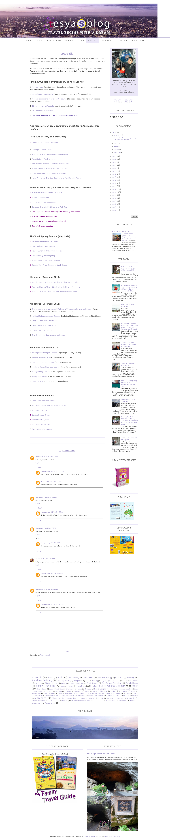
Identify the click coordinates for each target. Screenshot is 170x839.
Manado (124, 691)
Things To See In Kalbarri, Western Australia (50, 169)
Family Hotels (132, 683)
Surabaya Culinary (39, 701)
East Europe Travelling (111, 683)
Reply (38, 463)
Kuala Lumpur (100, 689)
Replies (40, 467)
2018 (114, 174)
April (116, 146)
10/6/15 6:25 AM (50, 497)
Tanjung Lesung (98, 700)
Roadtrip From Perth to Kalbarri (44, 159)
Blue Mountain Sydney (41, 424)
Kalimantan (69, 689)
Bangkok (77, 681)
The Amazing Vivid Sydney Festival (46, 260)
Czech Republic (92, 683)
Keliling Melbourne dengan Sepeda (46, 316)
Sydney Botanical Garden (42, 429)
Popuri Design (90, 836)
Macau (87, 691)
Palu (83, 693)
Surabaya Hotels (54, 700)
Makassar (103, 691)
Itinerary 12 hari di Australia (128, 401)
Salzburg (102, 695)
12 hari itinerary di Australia (43, 106)
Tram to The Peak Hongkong (128, 364)
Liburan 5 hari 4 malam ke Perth (45, 142)
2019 (114, 171)
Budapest (134, 681)
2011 (114, 195)
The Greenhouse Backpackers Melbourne (48, 335)
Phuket (135, 693)
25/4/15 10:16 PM (51, 457)
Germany (70, 686)
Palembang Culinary (72, 693)
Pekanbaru (110, 693)
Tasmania (122, 701)
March (116, 149)
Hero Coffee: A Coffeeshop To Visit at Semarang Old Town (128, 269)
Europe (124, 40)
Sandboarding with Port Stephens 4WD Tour (49, 207)
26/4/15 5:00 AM (57, 471)
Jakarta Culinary (116, 685)
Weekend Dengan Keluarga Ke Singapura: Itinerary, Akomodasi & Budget (129, 237)
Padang (60, 693)
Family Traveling (45, 685)
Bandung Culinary (42, 680)
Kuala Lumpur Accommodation (121, 689)
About (39, 40)
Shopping (135, 695)
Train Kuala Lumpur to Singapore (129, 439)
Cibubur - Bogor (51, 683)
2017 (114, 177)
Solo (101, 698)
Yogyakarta (50, 703)
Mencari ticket (37, 87)
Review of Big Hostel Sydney (43, 256)
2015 (114, 183)
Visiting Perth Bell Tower (41, 150)
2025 (114, 132)
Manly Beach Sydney (40, 420)
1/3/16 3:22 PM (50, 528)
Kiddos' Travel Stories (121, 231)
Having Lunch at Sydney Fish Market (47, 251)
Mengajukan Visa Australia (42, 94)
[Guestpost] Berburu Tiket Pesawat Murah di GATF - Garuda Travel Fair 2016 (129, 288)
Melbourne (36, 693)
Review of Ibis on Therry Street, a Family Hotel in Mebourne (56, 287)
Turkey (131, 701)
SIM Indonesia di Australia (42, 111)
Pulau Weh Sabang (52, 695)
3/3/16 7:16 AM (57, 543)
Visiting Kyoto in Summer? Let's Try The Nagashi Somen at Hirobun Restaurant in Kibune (129, 420)
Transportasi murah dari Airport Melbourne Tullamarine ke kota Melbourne (61, 309)
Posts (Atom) (45, 655)
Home (29, 40)
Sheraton (126, 695)
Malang (113, 691)
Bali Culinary (73, 678)
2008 (114, 204)
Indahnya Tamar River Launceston (45, 367)
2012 (114, 192)
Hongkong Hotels (96, 686)
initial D (39, 559)
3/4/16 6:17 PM (57, 573)
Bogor (125, 681)
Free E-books (54, 40)
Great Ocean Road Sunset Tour (44, 325)
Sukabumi (120, 698)
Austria (50, 678)
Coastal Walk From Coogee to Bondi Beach (49, 265)
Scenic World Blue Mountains (43, 202)
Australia (92, 40)
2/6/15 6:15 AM (55, 481)
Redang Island (92, 695)
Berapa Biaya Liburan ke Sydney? (45, 241)
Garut (63, 686)
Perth (128, 693)
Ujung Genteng (37, 703)
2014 (114, 186)
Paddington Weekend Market (43, 401)
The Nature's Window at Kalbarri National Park (50, 164)
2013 (114, 189)
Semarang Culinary (114, 695)
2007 (114, 207)
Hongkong (81, 686)
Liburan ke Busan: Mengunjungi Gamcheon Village (125, 139)
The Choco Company (112, 836)
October (117, 135)
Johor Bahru (41, 689)
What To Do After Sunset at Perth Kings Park (50, 154)
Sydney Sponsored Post (81, 701)
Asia (82, 40)
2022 (114, 162)
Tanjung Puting (111, 700)
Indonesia (70, 40)
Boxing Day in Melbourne (42, 330)
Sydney (64, 700)
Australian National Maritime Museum (47, 193)
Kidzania (79, 689)
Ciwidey (72, 683)
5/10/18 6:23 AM (57, 604)
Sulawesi (130, 698)
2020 (114, 168)
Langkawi (58, 691)
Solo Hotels (110, 698)
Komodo (88, 689)
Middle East (138, 40)
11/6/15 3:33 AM (57, 512)
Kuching (49, 691)
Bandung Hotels (64, 681)
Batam (87, 681)
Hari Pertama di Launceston (43, 362)
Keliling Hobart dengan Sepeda (44, 353)
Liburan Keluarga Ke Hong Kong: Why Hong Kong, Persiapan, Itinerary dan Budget (129, 326)
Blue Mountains (114, 681)
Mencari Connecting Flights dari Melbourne (49, 99)
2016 (114, 180)
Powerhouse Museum (40, 197)
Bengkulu (104, 681)
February (117, 152)
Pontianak (38, 695)
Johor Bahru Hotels (56, 689)
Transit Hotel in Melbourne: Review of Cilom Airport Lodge (55, 282)
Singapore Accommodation (64, 698)
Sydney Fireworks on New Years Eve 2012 (49, 405)
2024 (114, 156)
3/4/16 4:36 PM (49, 559)
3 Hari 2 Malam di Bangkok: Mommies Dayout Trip (128, 344)
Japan (135, 685)
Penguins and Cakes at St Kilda (44, 321)
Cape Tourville (37, 381)
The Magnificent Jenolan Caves (101, 754)
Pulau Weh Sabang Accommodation (73, 695)
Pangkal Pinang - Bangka (96, 693)
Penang (119, 693)
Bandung (130, 678)
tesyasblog (45, 471)
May (116, 143)
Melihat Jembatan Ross (41, 357)
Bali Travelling (104, 678)
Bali (60, 677)
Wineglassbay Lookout (41, 372)
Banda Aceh (119, 678)
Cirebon (64, 683)
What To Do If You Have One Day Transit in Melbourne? (54, 292)
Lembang (68, 691)
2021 (114, 165)
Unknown (39, 457)
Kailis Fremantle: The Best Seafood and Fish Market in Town (56, 178)
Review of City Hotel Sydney (43, 246)
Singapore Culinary (88, 698)
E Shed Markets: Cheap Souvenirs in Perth (49, 173)
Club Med (80, 683)
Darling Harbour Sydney (41, 415)
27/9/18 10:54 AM (51, 589)
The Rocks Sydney (39, 410)
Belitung (95, 681)
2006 (114, 210)
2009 (114, 201)
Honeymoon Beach (39, 376)
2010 (114, 198)
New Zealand (108, 40)
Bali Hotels (88, 678)
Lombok (77, 691)
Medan (133, 691)
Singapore (40, 697)
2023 (114, 159)
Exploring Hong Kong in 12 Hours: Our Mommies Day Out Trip (129, 383)
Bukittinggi (38, 683)
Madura (95, 691)
